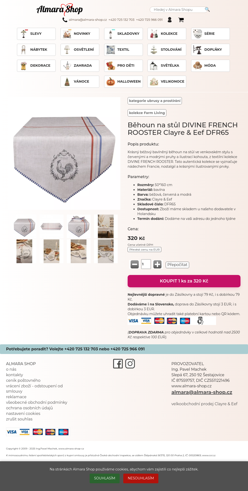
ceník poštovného (23, 380)
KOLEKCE (163, 34)
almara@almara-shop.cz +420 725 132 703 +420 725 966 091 (112, 19)
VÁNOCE (75, 82)
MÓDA (204, 66)
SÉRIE (204, 34)
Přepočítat (177, 264)
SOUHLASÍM (104, 478)
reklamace (16, 397)
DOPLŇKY (207, 50)
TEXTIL (117, 50)
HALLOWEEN (123, 82)
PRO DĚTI (120, 66)
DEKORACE (34, 66)
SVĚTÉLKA (164, 66)
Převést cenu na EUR (144, 249)
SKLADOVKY (123, 34)
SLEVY (30, 34)
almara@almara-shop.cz (201, 392)
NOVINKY (76, 34)
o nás (11, 369)
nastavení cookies (23, 413)
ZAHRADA (77, 66)
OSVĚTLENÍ (78, 50)
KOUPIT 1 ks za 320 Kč (184, 281)
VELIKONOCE (166, 82)
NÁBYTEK (33, 50)
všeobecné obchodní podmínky (36, 402)
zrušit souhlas (19, 419)
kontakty (14, 375)
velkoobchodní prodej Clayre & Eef (204, 404)
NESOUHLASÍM (141, 478)
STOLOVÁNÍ (165, 50)
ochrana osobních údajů (29, 408)
